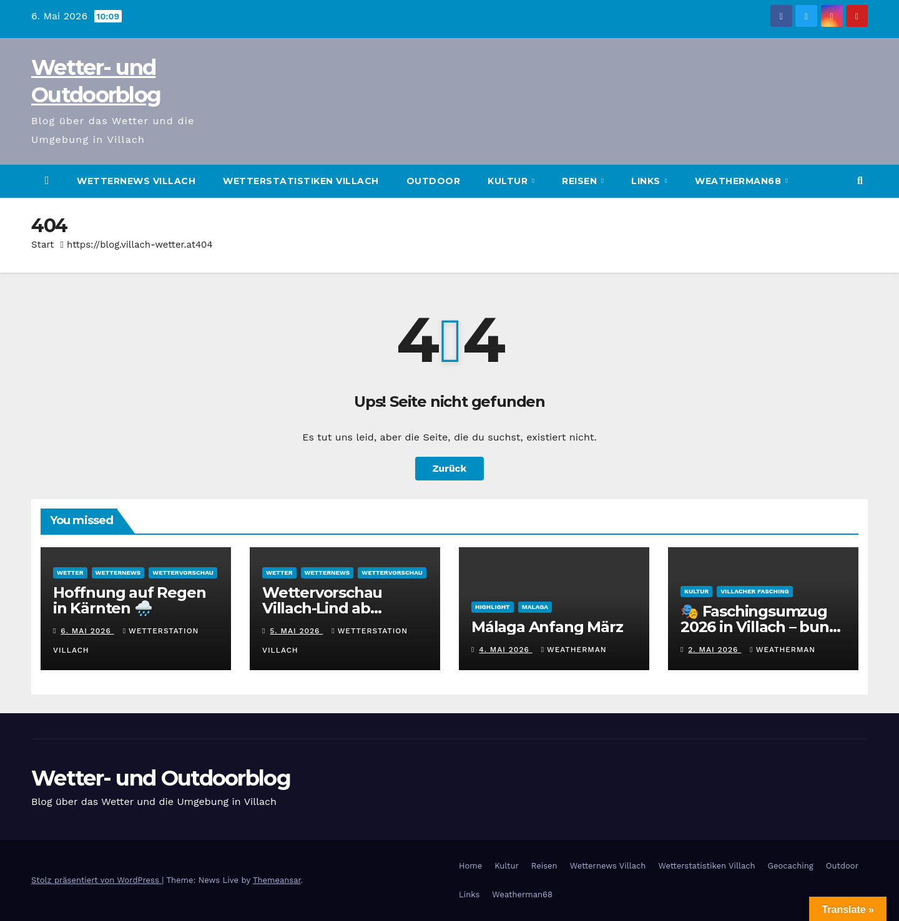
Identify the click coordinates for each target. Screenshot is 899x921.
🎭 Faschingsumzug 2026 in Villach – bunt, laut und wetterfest (759, 626)
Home (470, 865)
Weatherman (574, 649)
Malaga (535, 606)
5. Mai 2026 (296, 630)
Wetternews (118, 572)
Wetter (70, 572)
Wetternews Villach (136, 181)
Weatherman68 (739, 181)
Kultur (509, 181)
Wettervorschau (183, 572)
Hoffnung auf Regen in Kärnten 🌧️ (129, 600)
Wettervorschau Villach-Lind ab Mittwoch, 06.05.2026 (339, 608)
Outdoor (433, 181)
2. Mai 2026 (714, 649)
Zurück (449, 468)
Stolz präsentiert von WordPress (96, 880)
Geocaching (790, 865)
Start (42, 244)
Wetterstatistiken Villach (301, 181)
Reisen (581, 181)
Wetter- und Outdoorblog (160, 778)
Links (647, 181)
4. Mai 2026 (505, 649)
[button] (860, 181)
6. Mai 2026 (87, 630)
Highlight (492, 606)
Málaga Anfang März (546, 627)
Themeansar (277, 880)
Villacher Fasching (754, 591)
